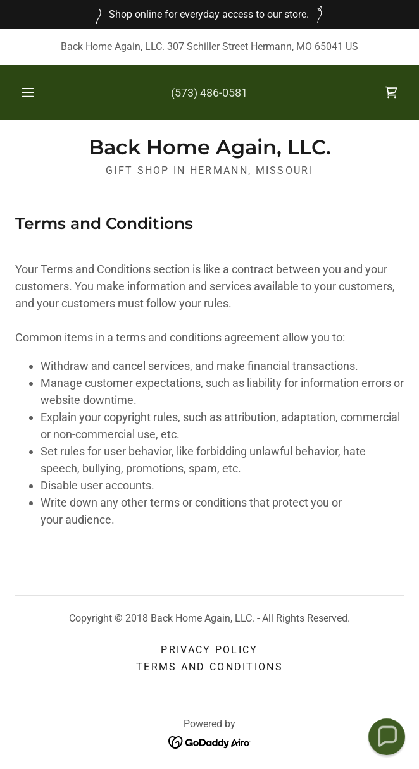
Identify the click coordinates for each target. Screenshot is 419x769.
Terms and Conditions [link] (209, 667)
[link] (391, 92)
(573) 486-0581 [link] (209, 92)
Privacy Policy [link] (209, 650)
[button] (33, 92)
